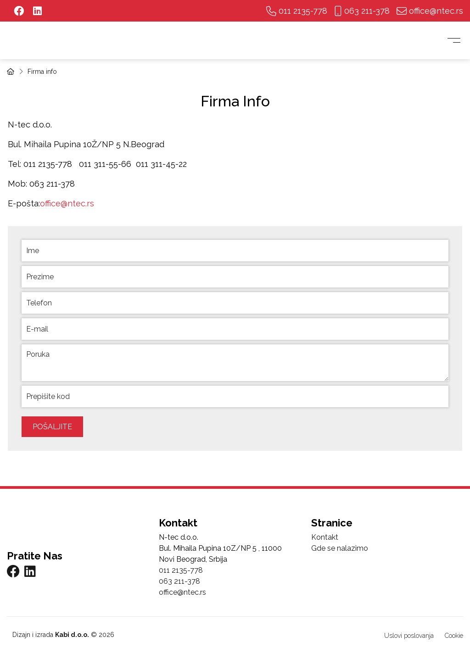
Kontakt (324, 537)
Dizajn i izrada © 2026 (62, 634)
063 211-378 (362, 11)
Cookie (454, 635)
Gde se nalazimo (339, 548)
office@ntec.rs (430, 11)
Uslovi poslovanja (409, 635)
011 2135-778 (296, 11)
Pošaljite (52, 426)
